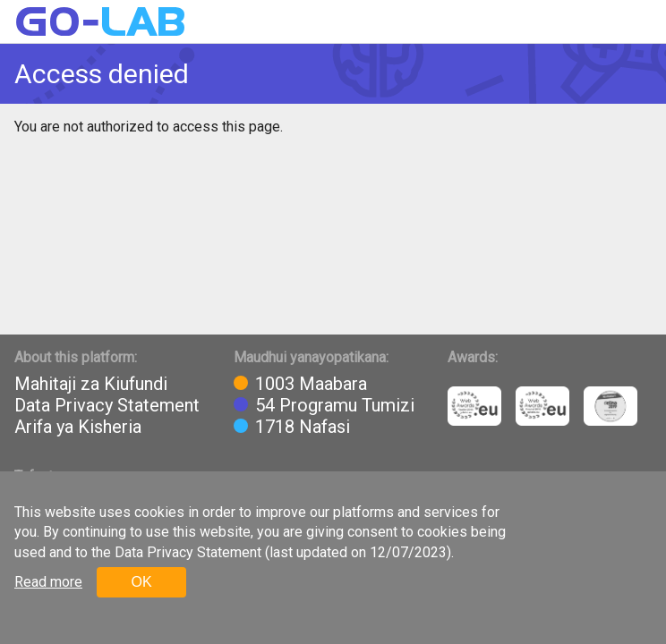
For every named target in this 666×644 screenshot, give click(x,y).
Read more (48, 581)
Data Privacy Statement (107, 405)
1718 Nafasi (302, 426)
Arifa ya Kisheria (77, 426)
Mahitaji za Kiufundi (90, 383)
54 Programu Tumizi (334, 405)
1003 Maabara (311, 383)
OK (141, 581)
